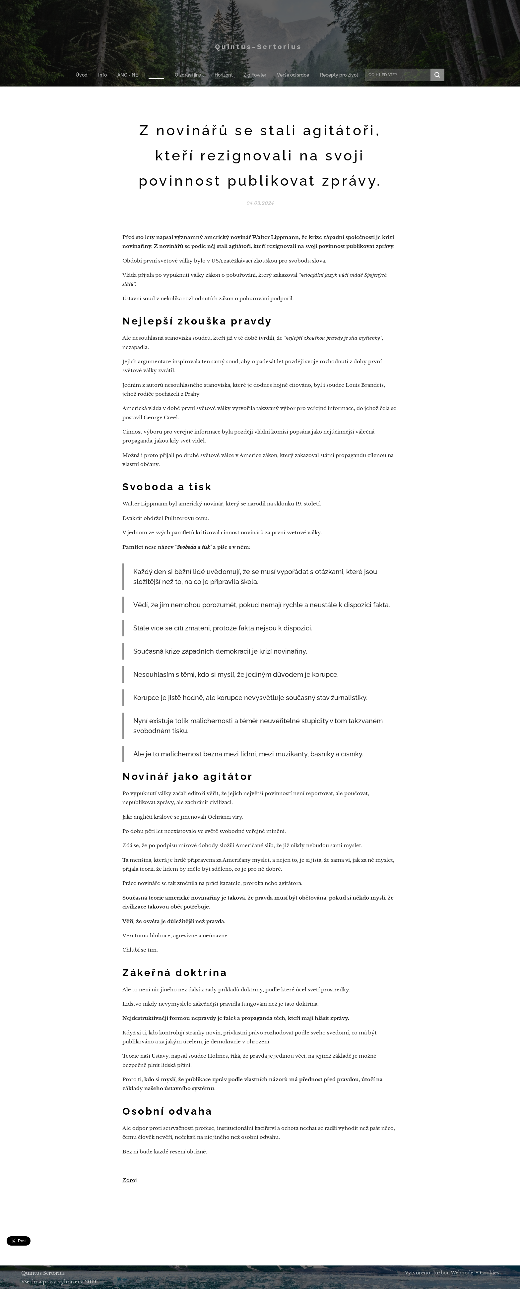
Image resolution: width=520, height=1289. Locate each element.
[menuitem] (87, 75)
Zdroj (129, 1180)
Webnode (462, 1273)
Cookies (489, 1273)
